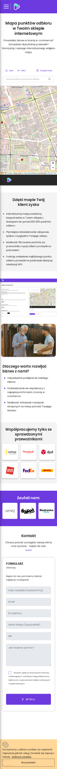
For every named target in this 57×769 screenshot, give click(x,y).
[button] (9, 71)
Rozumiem (28, 762)
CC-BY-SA (52, 173)
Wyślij (28, 699)
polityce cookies (22, 757)
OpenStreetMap (30, 173)
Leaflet (8, 173)
